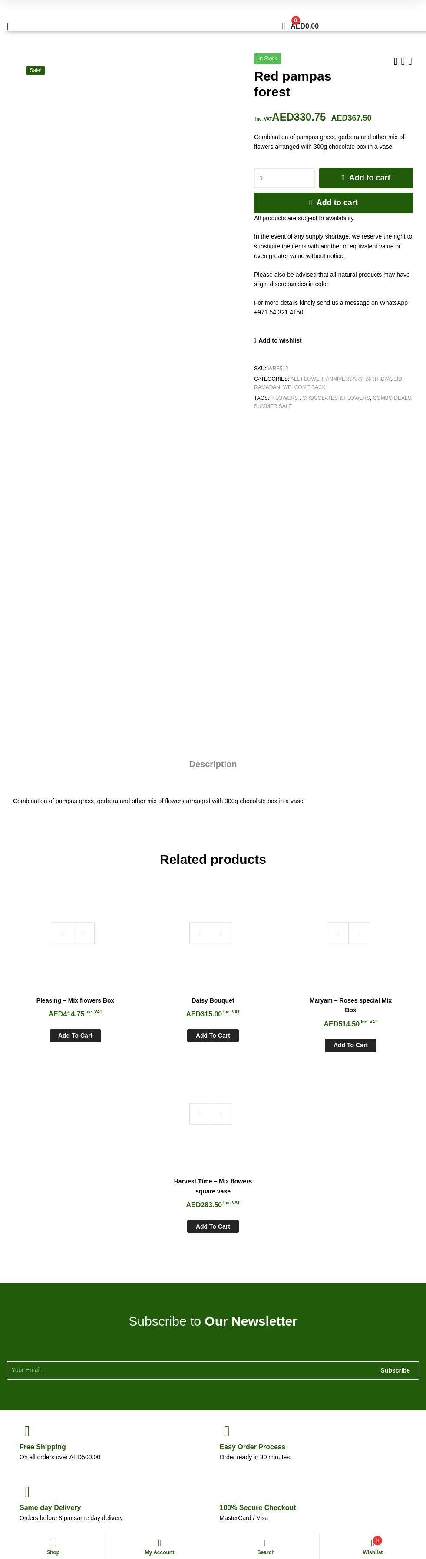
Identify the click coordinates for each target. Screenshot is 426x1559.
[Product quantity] (284, 178)
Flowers (285, 398)
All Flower (307, 379)
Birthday (377, 379)
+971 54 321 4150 (364, 1415)
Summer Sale (273, 406)
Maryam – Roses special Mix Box (264, 992)
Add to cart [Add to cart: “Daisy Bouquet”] (161, 1022)
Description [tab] (213, 764)
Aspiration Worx (385, 1510)
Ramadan (267, 387)
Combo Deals (392, 398)
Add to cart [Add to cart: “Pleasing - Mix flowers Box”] (58, 1032)
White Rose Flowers (31, 1510)
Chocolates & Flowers (336, 398)
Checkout (258, 1313)
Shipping (43, 1252)
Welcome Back (304, 387)
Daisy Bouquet (161, 987)
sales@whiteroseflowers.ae (357, 1435)
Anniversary (344, 379)
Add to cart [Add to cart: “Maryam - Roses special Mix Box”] (265, 1032)
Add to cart (369, 177)
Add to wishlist (280, 340)
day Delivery (50, 1313)
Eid (397, 379)
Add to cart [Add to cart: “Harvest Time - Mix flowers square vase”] (368, 1032)
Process (253, 1252)
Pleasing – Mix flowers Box (58, 992)
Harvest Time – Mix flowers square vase (368, 992)
